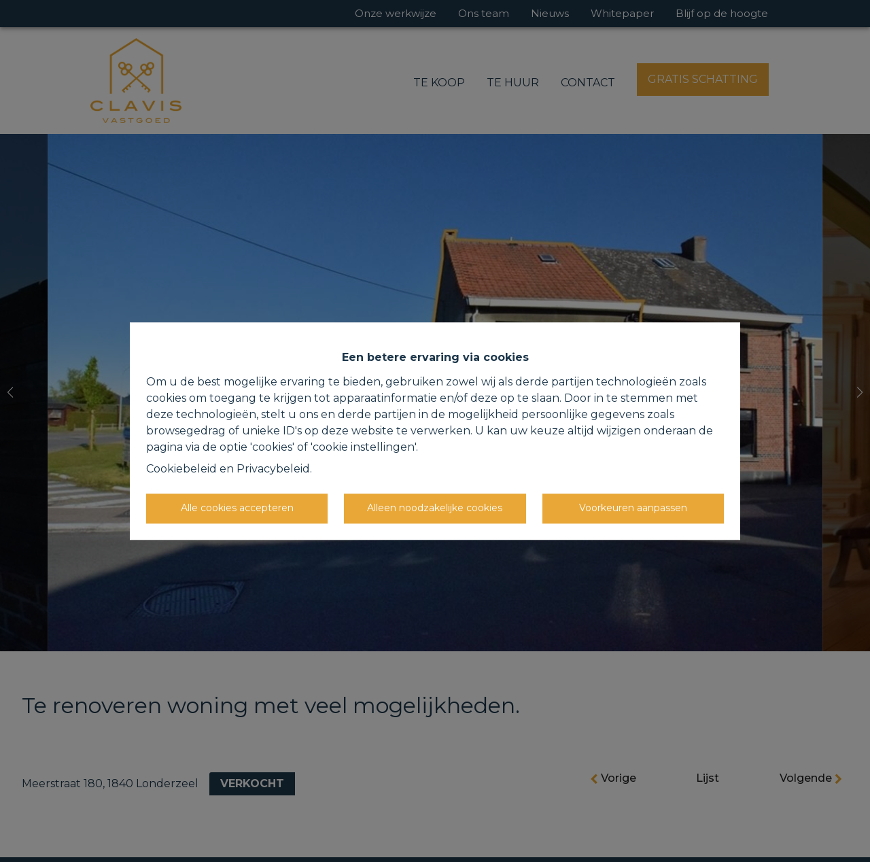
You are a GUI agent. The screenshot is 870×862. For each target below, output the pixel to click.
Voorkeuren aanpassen (633, 508)
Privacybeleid (273, 468)
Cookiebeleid (181, 468)
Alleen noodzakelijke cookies (434, 508)
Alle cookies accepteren (237, 508)
